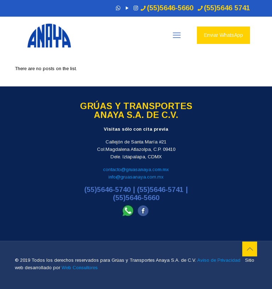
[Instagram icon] (135, 8)
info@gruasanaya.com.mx (136, 177)
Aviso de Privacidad (218, 260)
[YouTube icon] (127, 8)
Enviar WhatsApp (223, 35)
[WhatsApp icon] (118, 8)
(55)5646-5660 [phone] (170, 8)
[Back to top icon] (249, 249)
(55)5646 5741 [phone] (227, 8)
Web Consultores (80, 267)
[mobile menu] (177, 35)
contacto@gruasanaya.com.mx (136, 169)
